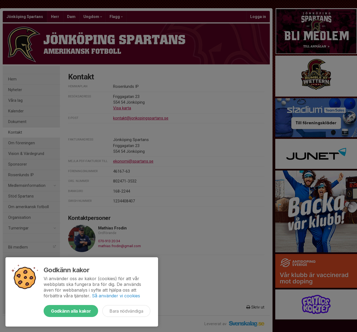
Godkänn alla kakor (71, 311)
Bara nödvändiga (126, 311)
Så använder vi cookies (116, 295)
